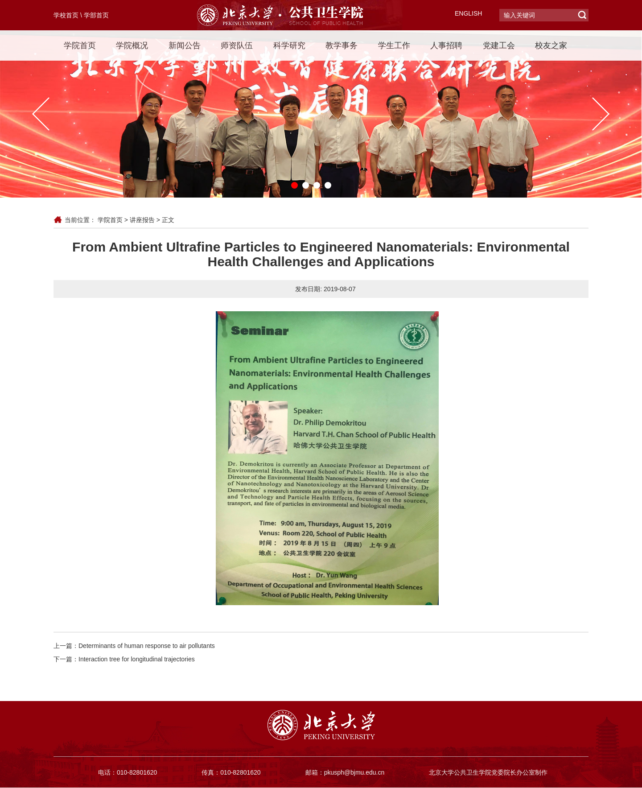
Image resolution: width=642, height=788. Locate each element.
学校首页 (66, 15)
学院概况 (132, 45)
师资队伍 (237, 45)
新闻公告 (185, 45)
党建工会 (499, 45)
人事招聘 (446, 45)
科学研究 (289, 45)
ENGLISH (468, 13)
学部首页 (96, 15)
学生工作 (394, 45)
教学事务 (341, 45)
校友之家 (551, 45)
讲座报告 (142, 219)
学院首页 (80, 45)
